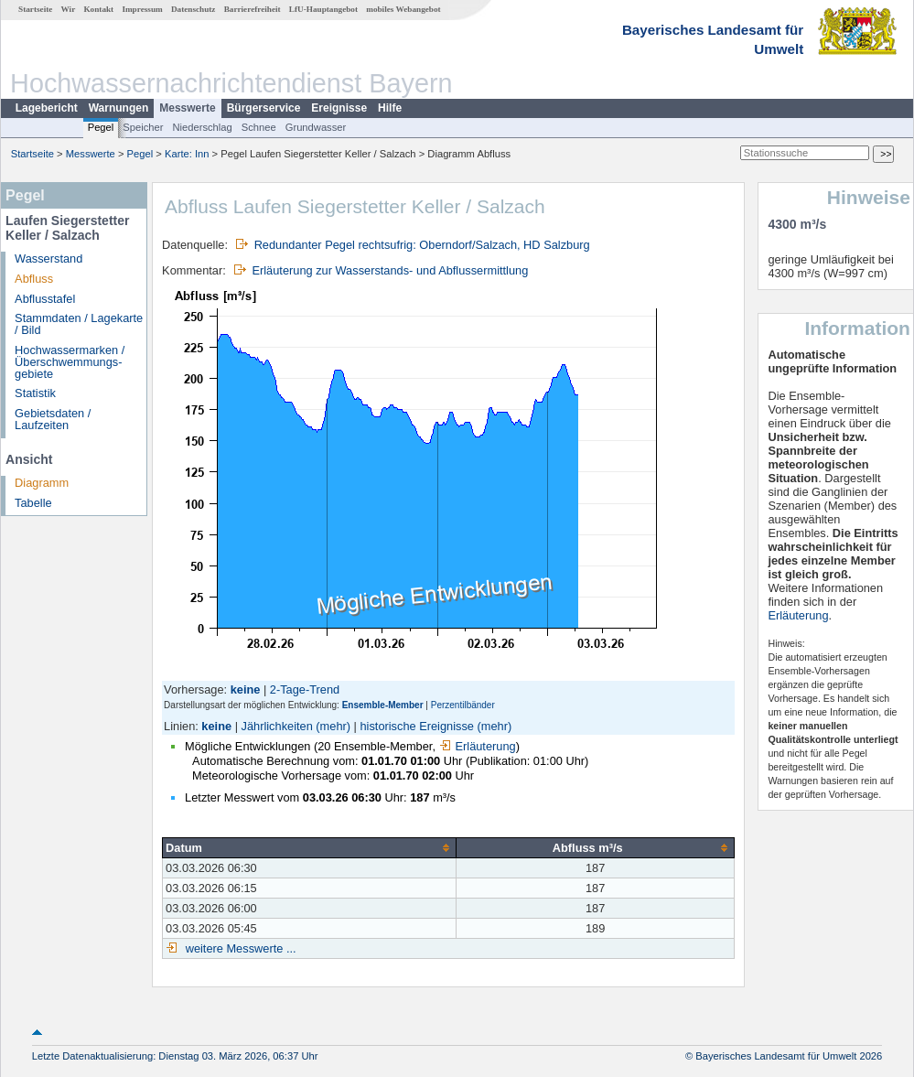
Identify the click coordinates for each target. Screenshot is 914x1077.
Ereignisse (339, 108)
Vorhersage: (197, 689)
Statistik (35, 393)
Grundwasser (316, 127)
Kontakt (98, 9)
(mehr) (333, 726)
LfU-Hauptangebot (323, 9)
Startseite (35, 9)
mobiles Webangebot (403, 9)
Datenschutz (193, 9)
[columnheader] (310, 848)
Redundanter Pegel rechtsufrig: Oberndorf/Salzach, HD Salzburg (422, 245)
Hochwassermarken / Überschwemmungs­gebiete (69, 362)
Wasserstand (48, 258)
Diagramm (42, 483)
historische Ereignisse (416, 726)
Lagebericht (47, 108)
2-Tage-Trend (304, 689)
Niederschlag (201, 127)
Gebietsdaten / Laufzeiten (53, 419)
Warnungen (119, 108)
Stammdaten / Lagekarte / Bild (79, 324)
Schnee (259, 127)
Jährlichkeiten (277, 726)
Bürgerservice (264, 108)
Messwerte (187, 108)
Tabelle (33, 503)
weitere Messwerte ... (239, 948)
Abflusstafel (45, 299)
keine (216, 726)
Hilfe (390, 108)
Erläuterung (477, 746)
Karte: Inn (187, 153)
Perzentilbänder (463, 705)
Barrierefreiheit (252, 9)
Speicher (143, 127)
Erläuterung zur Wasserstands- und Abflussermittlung (390, 270)
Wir (68, 9)
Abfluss (34, 278)
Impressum (142, 9)
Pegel (101, 127)
